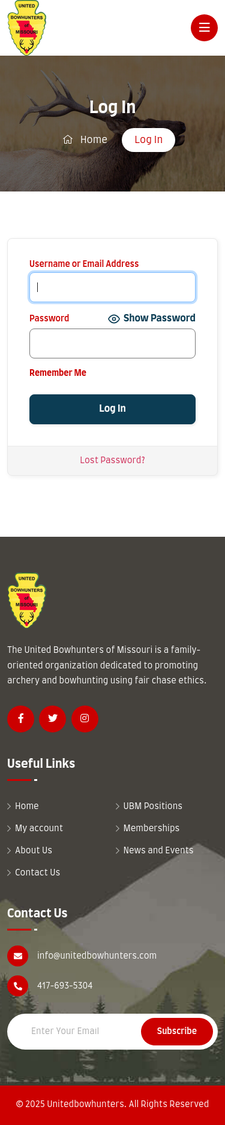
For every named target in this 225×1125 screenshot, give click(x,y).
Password (49, 319)
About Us (33, 851)
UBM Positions (153, 806)
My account (39, 829)
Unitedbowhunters (85, 1104)
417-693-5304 (64, 986)
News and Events (159, 851)
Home (84, 140)
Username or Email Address (84, 264)
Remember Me (57, 373)
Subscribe (177, 1031)
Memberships (152, 829)
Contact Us (37, 873)
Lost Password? (112, 461)
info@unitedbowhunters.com (97, 956)
